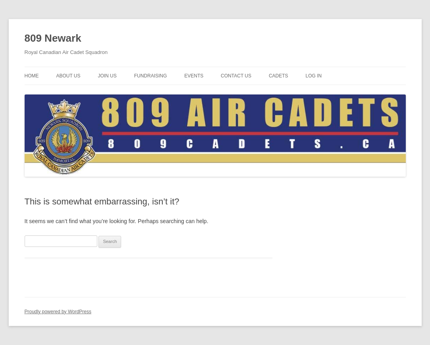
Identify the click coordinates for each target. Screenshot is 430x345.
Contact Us (236, 76)
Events (193, 76)
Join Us (107, 76)
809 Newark (53, 38)
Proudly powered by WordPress (58, 311)
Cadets (278, 76)
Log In (313, 76)
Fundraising (150, 76)
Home (32, 76)
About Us (68, 76)
